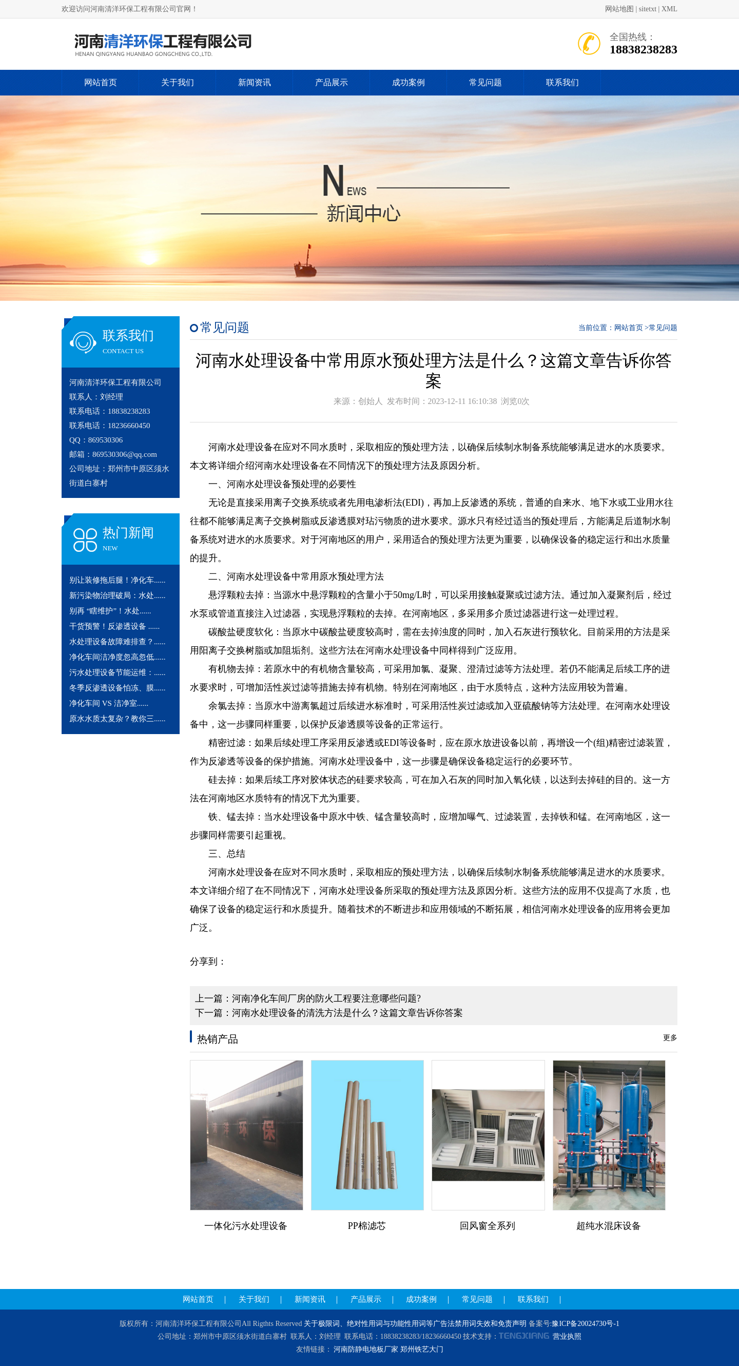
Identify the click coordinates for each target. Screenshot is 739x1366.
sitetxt (647, 9)
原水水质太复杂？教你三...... (117, 719)
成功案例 (408, 82)
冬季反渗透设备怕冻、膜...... (117, 688)
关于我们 (177, 82)
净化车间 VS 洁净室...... (108, 703)
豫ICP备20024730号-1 (585, 1323)
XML (669, 9)
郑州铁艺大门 (421, 1349)
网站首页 (100, 82)
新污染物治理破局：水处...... (117, 595)
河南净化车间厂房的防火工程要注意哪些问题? (326, 998)
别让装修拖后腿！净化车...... (117, 580)
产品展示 (331, 82)
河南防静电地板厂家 (366, 1349)
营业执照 (567, 1336)
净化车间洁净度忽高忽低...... (117, 657)
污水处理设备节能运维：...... (117, 672)
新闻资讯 (254, 82)
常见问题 (485, 82)
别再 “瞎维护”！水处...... (110, 611)
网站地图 (619, 9)
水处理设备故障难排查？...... (117, 642)
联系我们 (562, 82)
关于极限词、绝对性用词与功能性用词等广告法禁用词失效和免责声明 (415, 1323)
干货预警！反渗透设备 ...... (114, 626)
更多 (670, 1038)
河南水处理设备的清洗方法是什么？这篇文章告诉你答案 (347, 1013)
